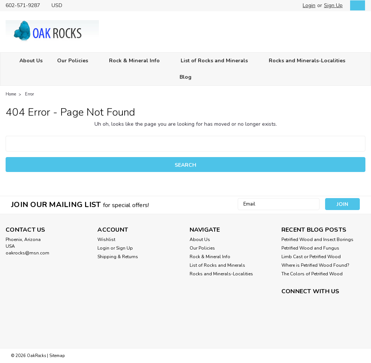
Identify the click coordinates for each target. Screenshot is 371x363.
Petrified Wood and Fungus (310, 248)
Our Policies (75, 61)
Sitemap (57, 356)
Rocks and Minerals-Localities (310, 61)
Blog (185, 77)
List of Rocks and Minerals (217, 61)
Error (29, 94)
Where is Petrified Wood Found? (315, 265)
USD (60, 5)
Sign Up (333, 5)
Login (309, 5)
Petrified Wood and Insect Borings (317, 239)
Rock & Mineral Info (137, 61)
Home (11, 94)
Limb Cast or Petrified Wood (311, 257)
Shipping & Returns (117, 257)
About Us (31, 60)
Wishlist (106, 239)
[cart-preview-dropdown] (355, 5)
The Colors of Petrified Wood (312, 274)
